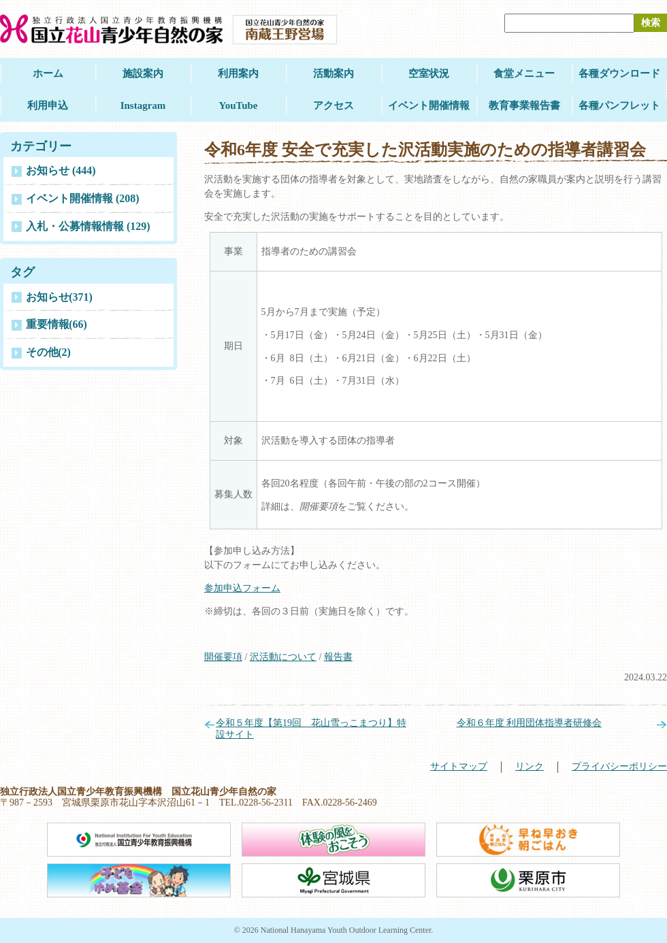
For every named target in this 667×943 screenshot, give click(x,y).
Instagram (143, 105)
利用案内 (238, 73)
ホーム (48, 73)
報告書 (338, 657)
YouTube (238, 105)
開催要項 (223, 657)
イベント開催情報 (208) (83, 198)
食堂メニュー (524, 73)
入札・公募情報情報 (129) (88, 226)
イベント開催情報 (429, 105)
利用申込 (47, 105)
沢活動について (283, 657)
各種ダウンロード (619, 73)
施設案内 (143, 73)
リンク (529, 766)
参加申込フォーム (242, 588)
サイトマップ (458, 766)
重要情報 (56, 324)
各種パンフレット (619, 105)
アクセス (333, 105)
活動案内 (333, 73)
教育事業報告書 (524, 105)
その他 (48, 352)
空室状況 (428, 73)
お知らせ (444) (61, 170)
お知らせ (59, 297)
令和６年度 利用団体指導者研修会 (529, 723)
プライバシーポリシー (619, 766)
